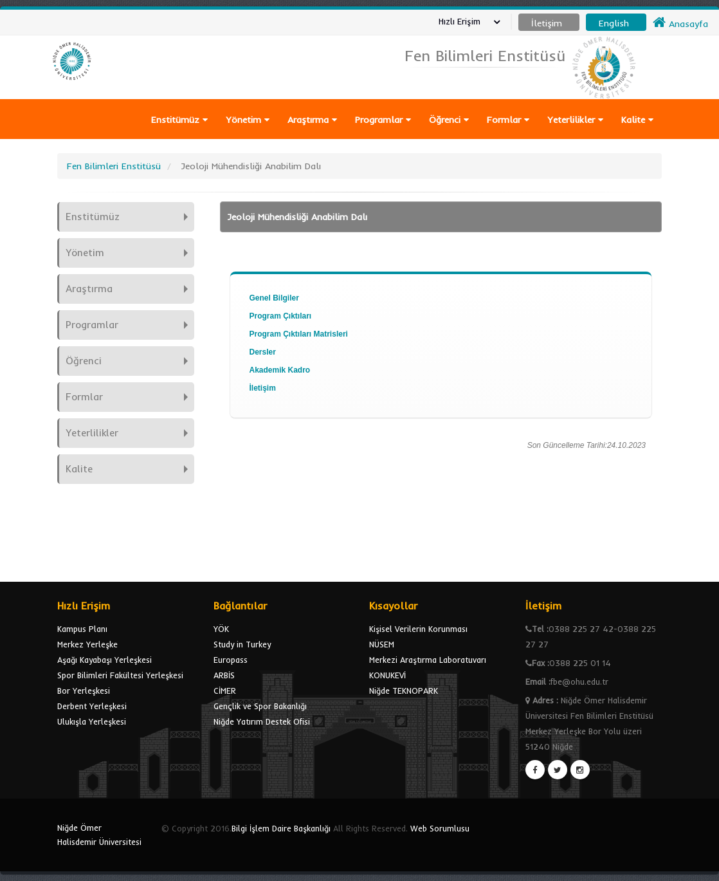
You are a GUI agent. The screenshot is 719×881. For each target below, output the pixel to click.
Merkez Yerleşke (87, 644)
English (614, 23)
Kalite (637, 119)
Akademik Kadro (280, 370)
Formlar (508, 119)
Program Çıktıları (281, 315)
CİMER (225, 690)
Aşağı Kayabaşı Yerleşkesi (104, 659)
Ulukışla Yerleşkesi (91, 721)
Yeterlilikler (575, 119)
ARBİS (224, 675)
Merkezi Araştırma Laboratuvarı (427, 659)
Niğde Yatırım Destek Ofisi (262, 721)
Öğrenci (449, 119)
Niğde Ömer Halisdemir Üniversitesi (99, 834)
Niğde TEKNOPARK (403, 690)
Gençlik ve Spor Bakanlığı (260, 706)
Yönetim (247, 119)
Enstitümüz (179, 119)
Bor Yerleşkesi (83, 690)
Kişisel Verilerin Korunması (418, 629)
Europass (231, 659)
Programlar (383, 119)
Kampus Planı (82, 629)
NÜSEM (381, 644)
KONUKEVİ (387, 675)
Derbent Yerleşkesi (92, 706)
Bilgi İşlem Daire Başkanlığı (281, 828)
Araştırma (312, 119)
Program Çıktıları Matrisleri (299, 333)
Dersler (263, 352)
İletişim (263, 388)
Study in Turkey (242, 644)
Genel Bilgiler (274, 297)
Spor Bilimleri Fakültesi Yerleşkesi (120, 675)
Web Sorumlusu (439, 828)
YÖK (221, 629)
